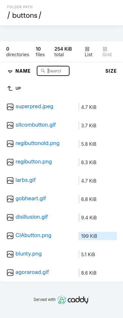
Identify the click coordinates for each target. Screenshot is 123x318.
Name (23, 70)
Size (111, 71)
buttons (24, 15)
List (88, 51)
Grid (107, 51)
